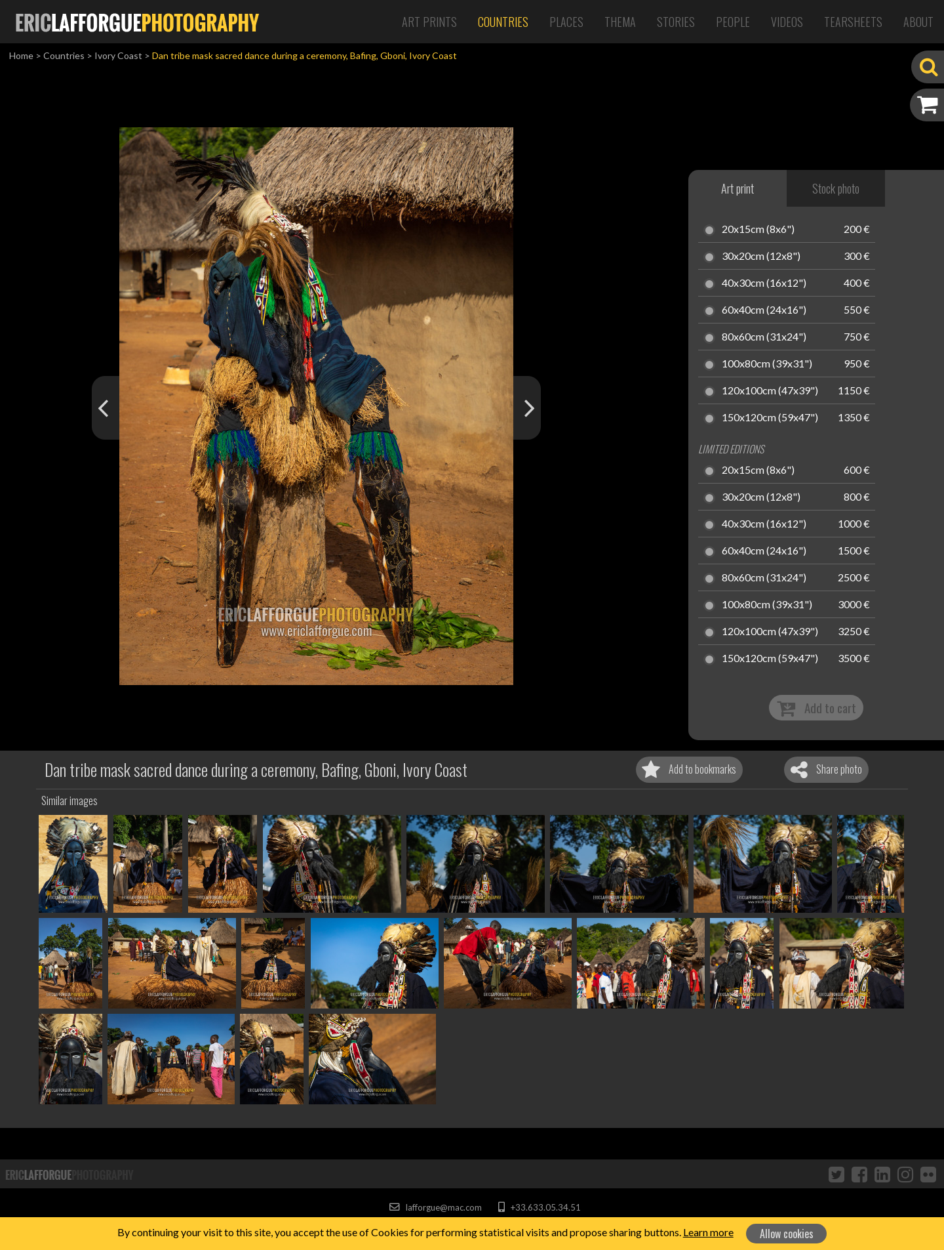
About (918, 21)
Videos (787, 21)
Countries (503, 21)
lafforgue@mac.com (435, 1207)
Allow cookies (787, 1233)
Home (21, 55)
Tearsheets (853, 21)
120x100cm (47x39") (770, 391)
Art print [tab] (737, 188)
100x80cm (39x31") (767, 364)
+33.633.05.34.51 (539, 1207)
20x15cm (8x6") (758, 229)
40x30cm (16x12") (764, 283)
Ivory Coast (118, 55)
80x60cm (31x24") (764, 337)
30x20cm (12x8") (761, 256)
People (733, 21)
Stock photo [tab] (835, 188)
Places (566, 21)
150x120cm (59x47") (770, 418)
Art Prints (429, 21)
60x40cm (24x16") (764, 310)
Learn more (708, 1232)
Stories (676, 21)
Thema (620, 21)
